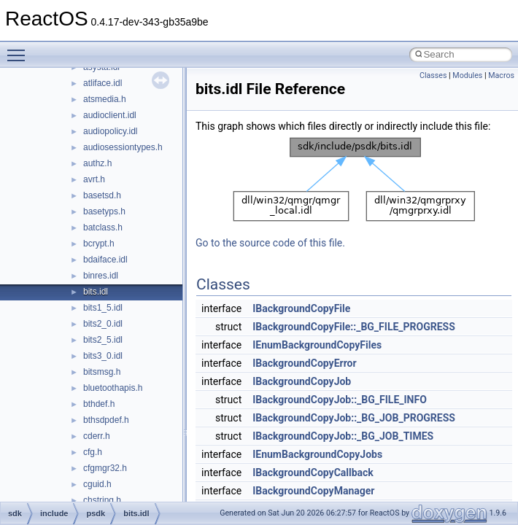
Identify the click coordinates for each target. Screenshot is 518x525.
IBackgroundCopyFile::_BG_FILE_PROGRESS (353, 326)
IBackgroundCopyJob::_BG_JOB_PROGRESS (353, 418)
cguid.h (97, 484)
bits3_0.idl (103, 356)
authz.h (97, 163)
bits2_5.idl (103, 340)
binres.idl (100, 276)
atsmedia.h (104, 99)
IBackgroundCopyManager (313, 491)
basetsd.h (102, 195)
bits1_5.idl (103, 308)
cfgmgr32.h (105, 468)
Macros (501, 75)
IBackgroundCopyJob (301, 381)
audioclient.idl (109, 115)
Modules (467, 75)
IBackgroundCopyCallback (313, 472)
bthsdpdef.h (106, 420)
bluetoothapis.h (112, 388)
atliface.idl (102, 83)
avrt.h (94, 179)
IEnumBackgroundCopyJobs (317, 454)
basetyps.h (104, 211)
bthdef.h (99, 404)
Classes (433, 75)
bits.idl (95, 292)
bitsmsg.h (101, 372)
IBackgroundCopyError (304, 363)
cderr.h (96, 436)
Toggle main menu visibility (19, 49)
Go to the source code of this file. (270, 243)
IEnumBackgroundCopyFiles (317, 345)
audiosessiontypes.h (123, 147)
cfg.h (92, 452)
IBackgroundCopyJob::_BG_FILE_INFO (339, 399)
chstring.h (102, 500)
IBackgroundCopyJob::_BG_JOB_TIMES (342, 436)
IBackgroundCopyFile (301, 308)
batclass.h (103, 227)
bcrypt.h (99, 243)
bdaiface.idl (105, 259)
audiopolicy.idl (110, 131)
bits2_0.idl (103, 324)
